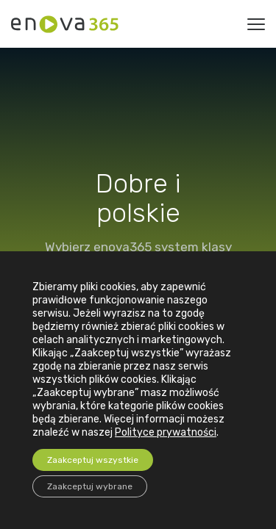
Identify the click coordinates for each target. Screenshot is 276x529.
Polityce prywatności (165, 432)
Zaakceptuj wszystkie (92, 460)
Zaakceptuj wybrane (89, 486)
